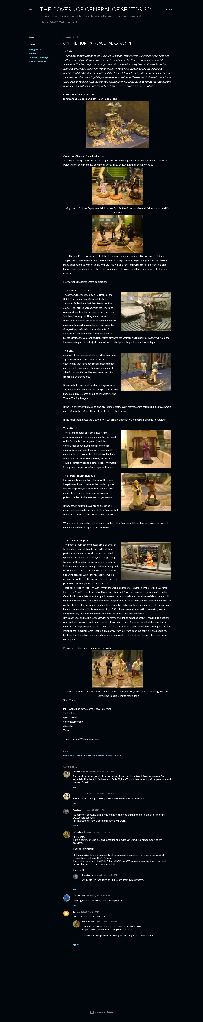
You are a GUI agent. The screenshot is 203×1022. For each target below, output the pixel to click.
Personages (55, 21)
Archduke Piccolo (80, 771)
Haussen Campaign (38, 57)
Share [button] (31, 37)
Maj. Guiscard (79, 832)
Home (43, 21)
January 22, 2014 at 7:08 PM (96, 810)
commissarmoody (80, 794)
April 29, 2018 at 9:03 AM (106, 921)
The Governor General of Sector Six (96, 9)
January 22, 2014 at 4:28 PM (102, 771)
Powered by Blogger (101, 1012)
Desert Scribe (79, 895)
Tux (74, 912)
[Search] (170, 9)
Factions (70, 21)
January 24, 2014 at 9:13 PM (106, 875)
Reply (76, 787)
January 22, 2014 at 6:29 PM (102, 794)
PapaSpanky (78, 810)
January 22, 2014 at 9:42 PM (98, 832)
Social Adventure (37, 61)
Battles (32, 53)
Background (34, 49)
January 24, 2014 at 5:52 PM (98, 895)
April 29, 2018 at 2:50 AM (88, 912)
